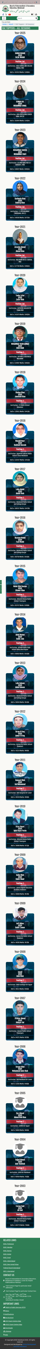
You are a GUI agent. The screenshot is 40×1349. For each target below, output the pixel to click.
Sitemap (7, 1331)
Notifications (8, 1314)
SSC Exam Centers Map (12, 1321)
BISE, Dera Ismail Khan (11, 1264)
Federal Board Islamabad (11, 1268)
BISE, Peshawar (8, 1244)
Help (5, 1335)
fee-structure (8, 1318)
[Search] (27, 18)
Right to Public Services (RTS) (14, 1307)
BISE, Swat (7, 1258)
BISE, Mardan (7, 1247)
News (6, 1311)
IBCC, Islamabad (8, 1271)
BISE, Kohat (7, 1254)
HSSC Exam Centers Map (12, 1324)
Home (5, 24)
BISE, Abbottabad (9, 1261)
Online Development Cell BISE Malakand (24, 1345)
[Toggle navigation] (4, 18)
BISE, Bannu (7, 1251)
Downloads (8, 1328)
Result (11, 24)
